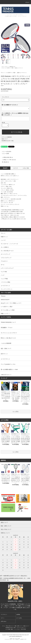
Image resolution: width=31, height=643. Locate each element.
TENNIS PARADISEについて (8, 322)
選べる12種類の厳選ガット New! (9, 369)
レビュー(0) (26, 168)
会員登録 (18, 614)
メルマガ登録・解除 (9, 629)
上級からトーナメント (19, 67)
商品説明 (5, 168)
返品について (5, 138)
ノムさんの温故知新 (6, 343)
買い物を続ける (4, 162)
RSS (22, 629)
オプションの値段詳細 (7, 137)
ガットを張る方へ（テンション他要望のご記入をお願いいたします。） (15, 114)
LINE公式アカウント (6, 374)
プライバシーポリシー (21, 627)
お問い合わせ (3, 621)
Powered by (15, 639)
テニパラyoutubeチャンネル (8, 364)
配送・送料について (18, 625)
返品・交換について (6, 348)
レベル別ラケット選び (9, 67)
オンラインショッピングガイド (9, 332)
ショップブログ (17, 629)
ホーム (3, 66)
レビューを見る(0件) (5, 151)
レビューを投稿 (4, 153)
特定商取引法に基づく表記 (8, 140)
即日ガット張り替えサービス (8, 338)
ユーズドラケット (5, 359)
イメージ (15, 168)
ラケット (7, 66)
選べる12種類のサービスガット (10, 104)
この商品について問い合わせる (8, 159)
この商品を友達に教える (6, 157)
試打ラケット (4, 353)
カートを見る (19, 617)
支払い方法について (9, 625)
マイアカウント (4, 614)
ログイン (2, 617)
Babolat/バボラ (12, 66)
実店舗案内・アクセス (6, 327)
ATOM (24, 629)
